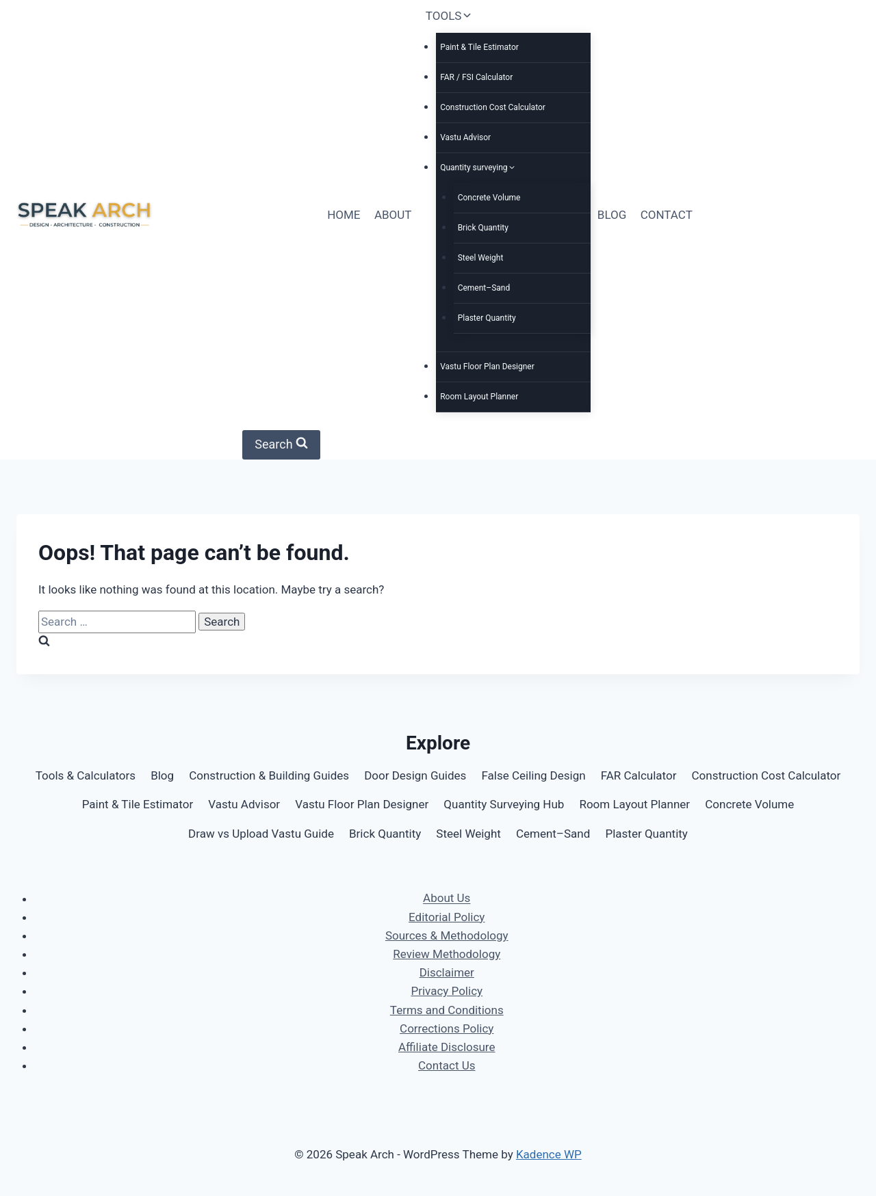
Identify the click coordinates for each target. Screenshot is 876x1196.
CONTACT (667, 215)
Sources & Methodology (446, 935)
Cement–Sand (484, 288)
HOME (343, 215)
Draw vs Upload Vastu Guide (261, 833)
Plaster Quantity (487, 318)
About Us (446, 898)
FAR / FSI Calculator (476, 77)
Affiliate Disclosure (446, 1047)
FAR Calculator (639, 775)
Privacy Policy (446, 991)
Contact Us (446, 1065)
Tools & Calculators (86, 775)
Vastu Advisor (465, 137)
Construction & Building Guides (269, 775)
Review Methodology (446, 954)
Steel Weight (481, 258)
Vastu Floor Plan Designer (487, 366)
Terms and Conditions (447, 1010)
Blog (162, 775)
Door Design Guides (415, 775)
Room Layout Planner (479, 396)
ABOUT (393, 215)
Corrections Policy (446, 1028)
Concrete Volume (489, 197)
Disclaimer (447, 972)
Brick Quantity (483, 227)
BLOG (611, 215)
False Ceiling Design (533, 775)
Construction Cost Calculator (492, 107)
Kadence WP (549, 1154)
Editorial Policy (447, 917)
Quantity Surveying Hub (503, 804)
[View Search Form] (281, 445)
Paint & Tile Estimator (479, 47)
